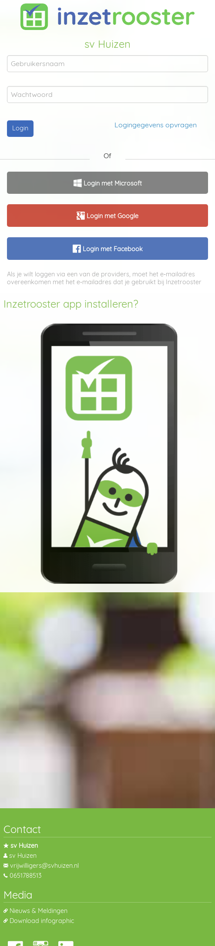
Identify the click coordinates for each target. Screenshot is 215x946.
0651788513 (25, 876)
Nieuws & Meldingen (38, 911)
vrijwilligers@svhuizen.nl (44, 866)
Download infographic (42, 921)
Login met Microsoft (112, 183)
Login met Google (111, 216)
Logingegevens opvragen (155, 124)
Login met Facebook (112, 249)
